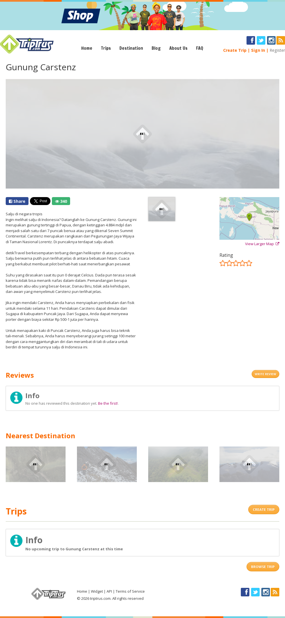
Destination (131, 48)
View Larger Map (262, 243)
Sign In (258, 50)
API (109, 591)
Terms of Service (130, 591)
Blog (156, 48)
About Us (178, 48)
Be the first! (108, 403)
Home (86, 48)
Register (277, 50)
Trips (106, 48)
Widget (97, 591)
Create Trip (235, 50)
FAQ (199, 48)
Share (17, 201)
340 (61, 201)
